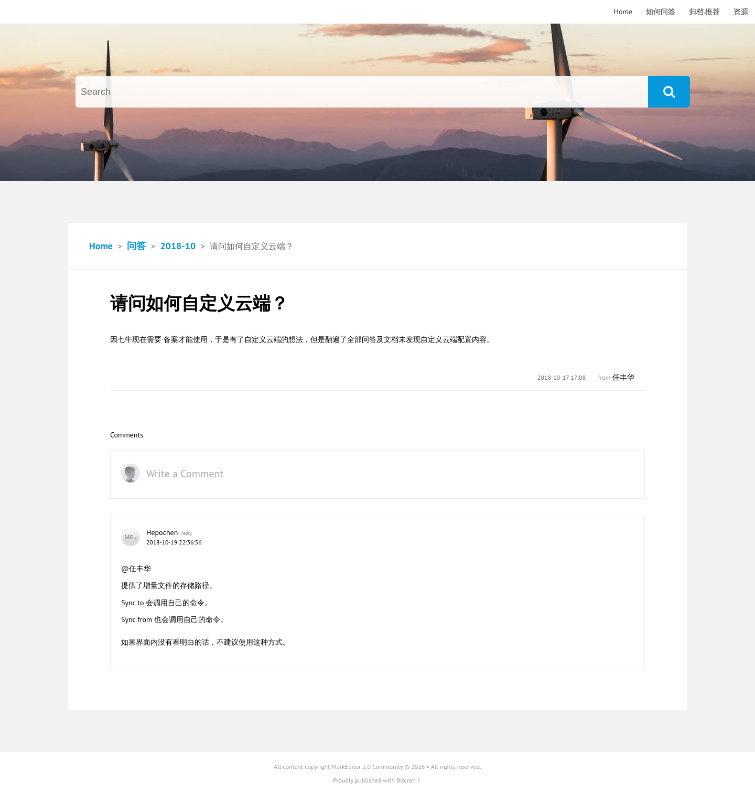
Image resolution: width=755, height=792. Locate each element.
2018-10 (178, 246)
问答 (136, 246)
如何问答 (660, 11)
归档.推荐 (704, 11)
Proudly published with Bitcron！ (377, 780)
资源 (741, 11)
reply (186, 533)
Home (623, 11)
